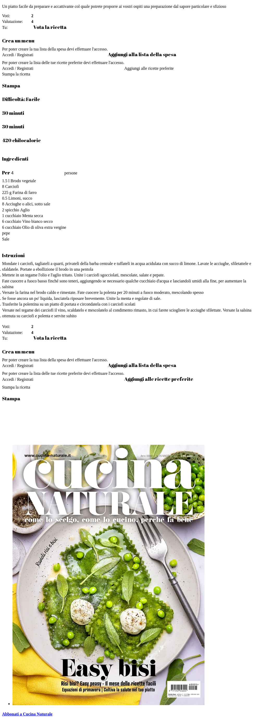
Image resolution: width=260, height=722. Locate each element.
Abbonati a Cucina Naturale (27, 714)
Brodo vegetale (23, 181)
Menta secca (32, 215)
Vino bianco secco (37, 221)
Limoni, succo (20, 198)
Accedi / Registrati (17, 55)
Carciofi (12, 186)
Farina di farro (24, 192)
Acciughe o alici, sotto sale (27, 204)
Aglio (24, 210)
